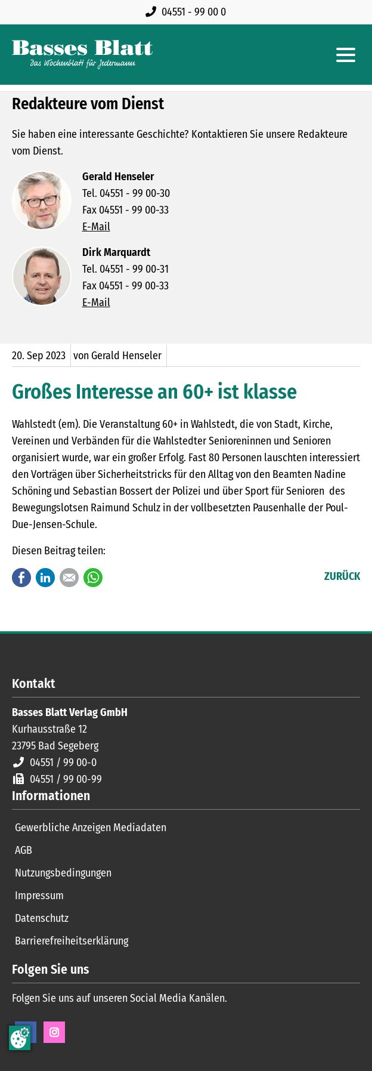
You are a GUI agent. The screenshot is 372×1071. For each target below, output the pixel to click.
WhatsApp (93, 577)
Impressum (39, 895)
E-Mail (96, 226)
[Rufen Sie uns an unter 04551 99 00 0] (188, 12)
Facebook (21, 577)
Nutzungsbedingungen (63, 872)
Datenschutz (42, 918)
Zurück (342, 576)
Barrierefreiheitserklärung (71, 940)
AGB (23, 850)
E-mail (69, 577)
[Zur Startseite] (82, 54)
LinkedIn (45, 577)
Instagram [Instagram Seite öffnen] (54, 1032)
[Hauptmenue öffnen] (345, 55)
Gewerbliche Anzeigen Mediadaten (90, 827)
